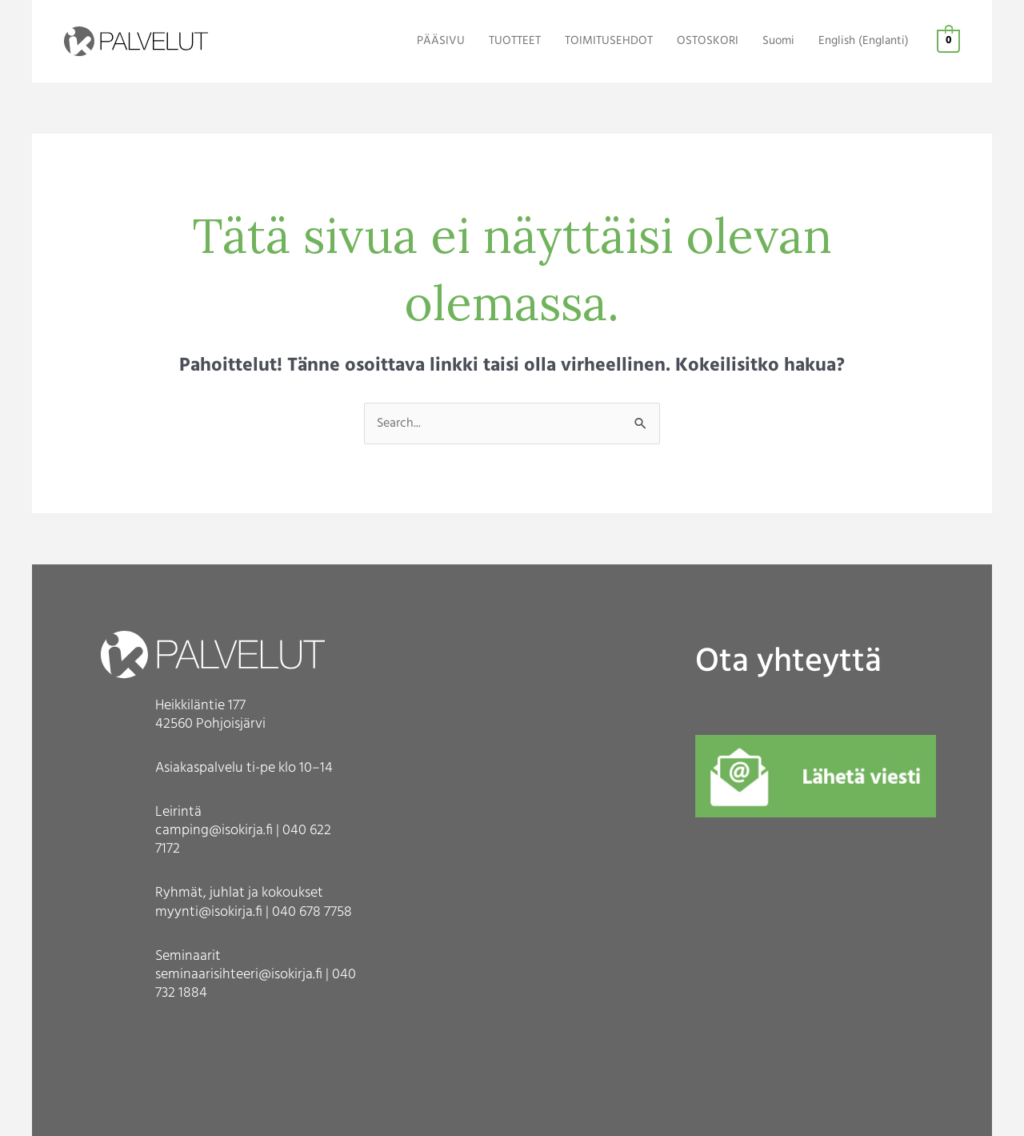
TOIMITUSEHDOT (609, 41)
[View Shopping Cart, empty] (948, 41)
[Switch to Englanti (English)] (863, 42)
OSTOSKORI (707, 41)
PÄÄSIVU (441, 41)
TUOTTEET (515, 41)
